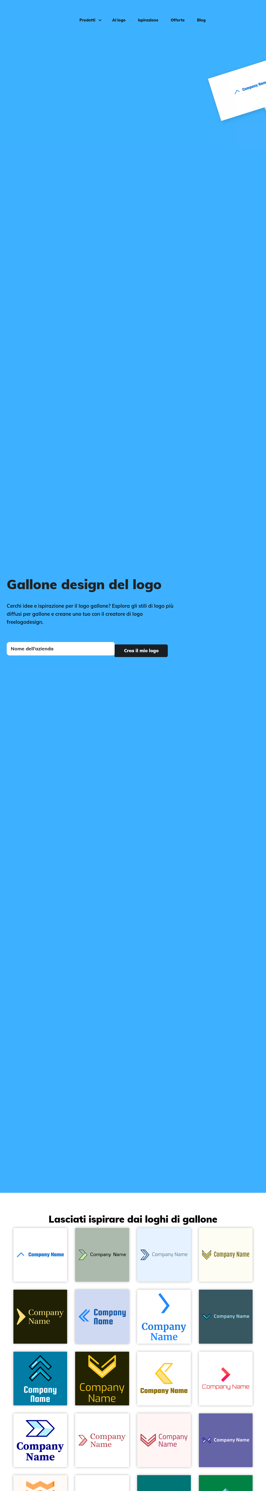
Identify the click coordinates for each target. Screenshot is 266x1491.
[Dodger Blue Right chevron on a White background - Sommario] (164, 1316)
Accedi (251, 12)
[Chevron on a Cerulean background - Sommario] (40, 1378)
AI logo (115, 12)
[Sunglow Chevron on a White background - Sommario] (164, 1378)
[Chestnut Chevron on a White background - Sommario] (102, 1440)
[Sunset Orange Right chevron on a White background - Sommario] (226, 1378)
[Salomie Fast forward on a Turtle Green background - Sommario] (40, 1316)
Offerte (174, 12)
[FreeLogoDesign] (32, 12)
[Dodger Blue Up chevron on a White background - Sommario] (40, 1255)
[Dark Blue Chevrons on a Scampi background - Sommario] (226, 1440)
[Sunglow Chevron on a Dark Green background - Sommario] (102, 1378)
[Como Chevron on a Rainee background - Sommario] (102, 1255)
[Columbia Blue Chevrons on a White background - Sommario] (40, 1440)
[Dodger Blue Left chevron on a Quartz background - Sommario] (102, 1316)
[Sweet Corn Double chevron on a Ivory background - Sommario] (226, 1255)
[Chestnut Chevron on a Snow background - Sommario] (164, 1440)
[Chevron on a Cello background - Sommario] (226, 1316)
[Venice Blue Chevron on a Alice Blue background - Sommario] (164, 1255)
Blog (198, 12)
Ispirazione (144, 12)
